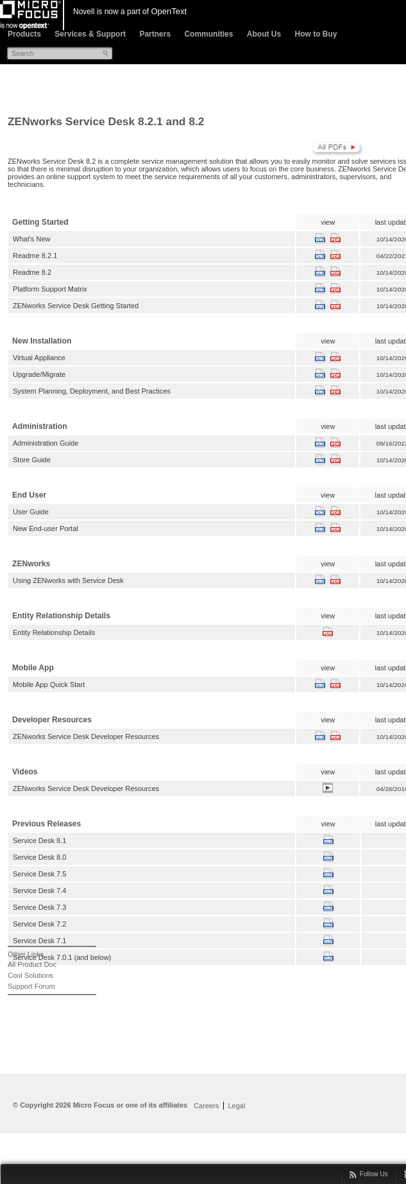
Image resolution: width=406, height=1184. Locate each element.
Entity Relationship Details (54, 632)
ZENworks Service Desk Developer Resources (86, 736)
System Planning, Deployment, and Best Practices (92, 391)
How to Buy (315, 34)
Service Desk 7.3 (39, 907)
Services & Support (90, 34)
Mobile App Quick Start (49, 684)
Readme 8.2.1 (35, 255)
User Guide (31, 512)
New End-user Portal (45, 528)
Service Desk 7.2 (39, 924)
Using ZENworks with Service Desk (68, 580)
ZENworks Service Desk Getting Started (76, 305)
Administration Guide (45, 443)
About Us (264, 34)
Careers (206, 1106)
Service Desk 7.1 (39, 941)
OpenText (169, 11)
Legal (236, 1106)
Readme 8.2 (32, 272)
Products (24, 34)
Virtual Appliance (39, 357)
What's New (32, 239)
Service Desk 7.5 (39, 874)
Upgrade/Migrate (39, 374)
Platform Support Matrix (50, 289)
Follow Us (374, 1174)
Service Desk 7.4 (39, 890)
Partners (155, 34)
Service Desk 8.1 (39, 840)
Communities (208, 34)
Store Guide (32, 460)
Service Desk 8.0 (39, 857)
